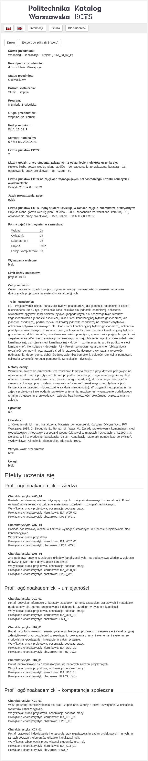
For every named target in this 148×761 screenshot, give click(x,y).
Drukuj (11, 42)
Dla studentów (77, 28)
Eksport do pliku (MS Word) (40, 42)
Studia (56, 28)
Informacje (37, 28)
